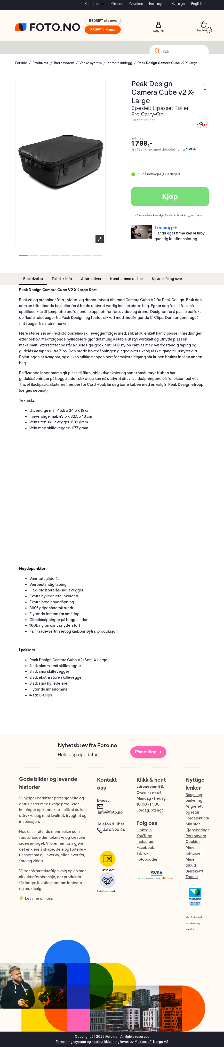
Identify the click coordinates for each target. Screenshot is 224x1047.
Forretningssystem (71, 1042)
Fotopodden (147, 859)
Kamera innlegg (119, 63)
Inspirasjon (157, 4)
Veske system (90, 63)
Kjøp (170, 196)
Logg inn (158, 25)
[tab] (33, 279)
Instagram (145, 841)
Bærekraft (194, 871)
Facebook (145, 847)
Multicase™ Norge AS (151, 1042)
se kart (155, 792)
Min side (116, 4)
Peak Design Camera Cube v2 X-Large (168, 63)
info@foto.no (110, 812)
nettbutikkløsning (105, 1042)
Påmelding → (148, 752)
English (196, 4)
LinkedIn (144, 830)
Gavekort (136, 4)
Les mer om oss (39, 898)
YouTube (144, 836)
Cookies (193, 841)
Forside (21, 63)
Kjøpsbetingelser (201, 830)
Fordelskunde (198, 818)
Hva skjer (178, 4)
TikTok (142, 853)
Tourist (192, 877)
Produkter (40, 63)
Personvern (196, 836)
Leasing (163, 228)
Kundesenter (95, 4)
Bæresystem (64, 63)
